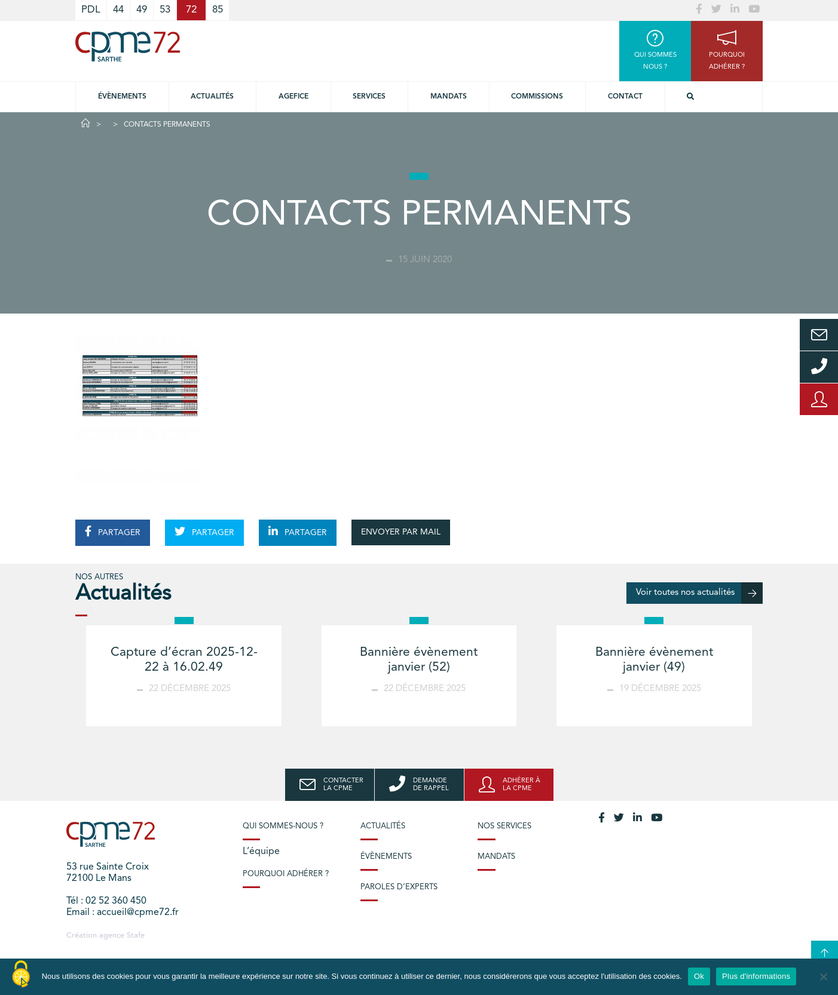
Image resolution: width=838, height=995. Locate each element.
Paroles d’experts (399, 887)
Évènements (122, 96)
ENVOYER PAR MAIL (401, 532)
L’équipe (261, 851)
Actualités (212, 96)
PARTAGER (112, 531)
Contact (625, 96)
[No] (823, 976)
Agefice (293, 96)
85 (217, 10)
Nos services (504, 826)
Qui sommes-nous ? (283, 826)
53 (165, 10)
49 (141, 10)
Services (369, 96)
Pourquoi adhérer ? (286, 874)
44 (118, 10)
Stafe (136, 935)
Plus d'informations (756, 976)
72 (191, 10)
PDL (90, 10)
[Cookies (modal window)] (21, 974)
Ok (699, 976)
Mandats (448, 96)
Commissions (537, 96)
